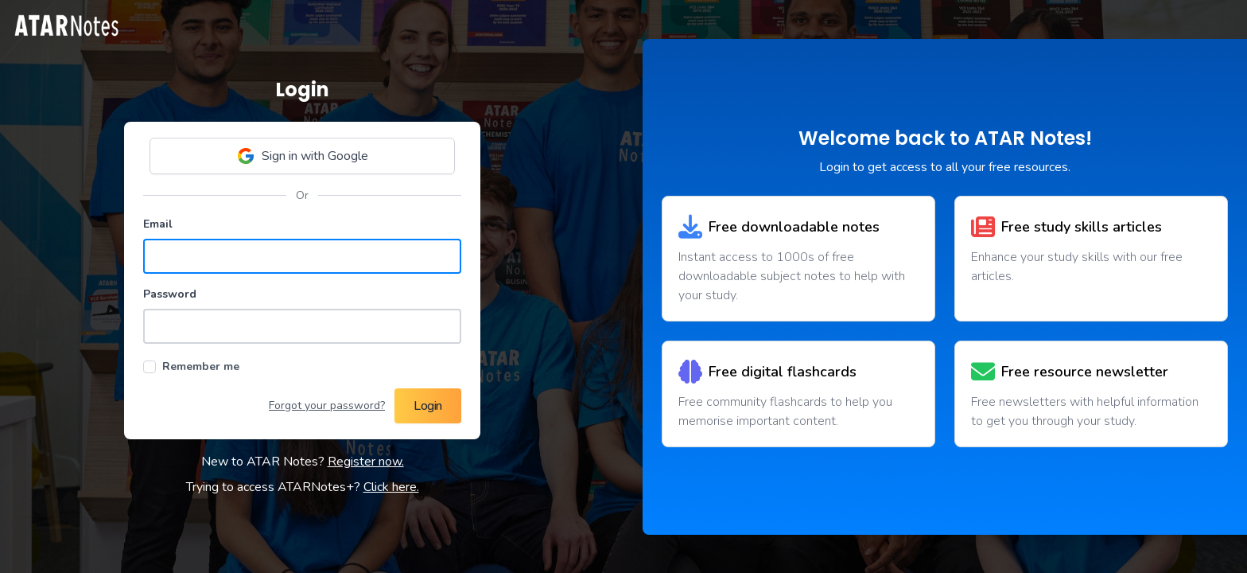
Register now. (366, 461)
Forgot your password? (327, 405)
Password (169, 294)
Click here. (391, 487)
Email (158, 224)
